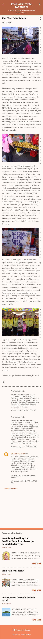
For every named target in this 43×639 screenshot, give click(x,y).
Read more (36, 564)
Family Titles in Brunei (13, 570)
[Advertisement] (21, 508)
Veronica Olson (26, 634)
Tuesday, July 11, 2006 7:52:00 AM (23, 410)
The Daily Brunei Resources (21, 5)
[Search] (39, 4)
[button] (39, 19)
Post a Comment (10, 489)
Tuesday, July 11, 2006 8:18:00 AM (23, 447)
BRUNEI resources (18, 453)
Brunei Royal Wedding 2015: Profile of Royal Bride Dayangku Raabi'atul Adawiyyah (18, 541)
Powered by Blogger (21, 630)
